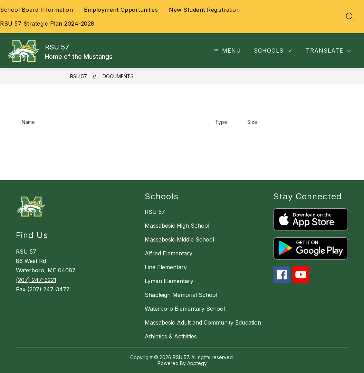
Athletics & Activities (171, 336)
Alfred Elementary (168, 253)
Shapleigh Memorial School (181, 294)
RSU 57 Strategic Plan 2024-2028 (47, 23)
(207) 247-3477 (48, 289)
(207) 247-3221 (36, 279)
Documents (118, 76)
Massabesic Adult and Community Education (203, 322)
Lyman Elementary (169, 281)
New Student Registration (204, 9)
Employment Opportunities (121, 9)
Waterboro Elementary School (185, 308)
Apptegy (197, 363)
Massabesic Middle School (179, 239)
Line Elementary (166, 267)
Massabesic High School (177, 225)
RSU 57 (78, 76)
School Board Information (36, 9)
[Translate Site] (328, 50)
